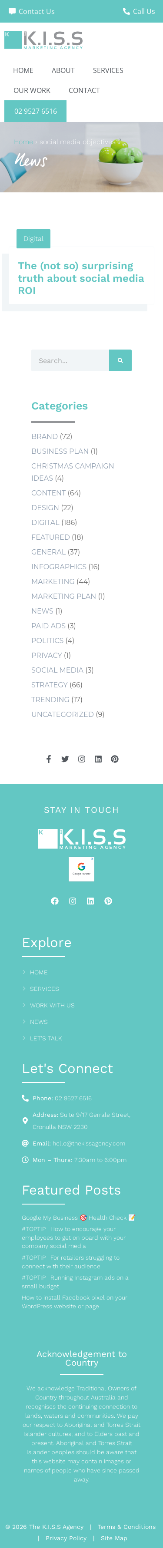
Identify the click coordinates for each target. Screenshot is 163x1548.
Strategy (49, 685)
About (63, 70)
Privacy (46, 655)
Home (23, 70)
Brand (44, 436)
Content (48, 493)
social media (57, 670)
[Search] (120, 360)
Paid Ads (48, 626)
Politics (47, 641)
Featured (50, 537)
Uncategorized (62, 714)
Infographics (58, 567)
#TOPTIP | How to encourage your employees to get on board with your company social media (74, 1237)
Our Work (31, 90)
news (42, 611)
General (48, 552)
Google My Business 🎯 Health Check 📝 (79, 1217)
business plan (60, 451)
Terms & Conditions (127, 1526)
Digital (33, 238)
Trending (50, 700)
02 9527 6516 (35, 111)
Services (108, 70)
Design (45, 508)
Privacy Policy (66, 1538)
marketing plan (63, 596)
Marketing (53, 582)
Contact (84, 90)
